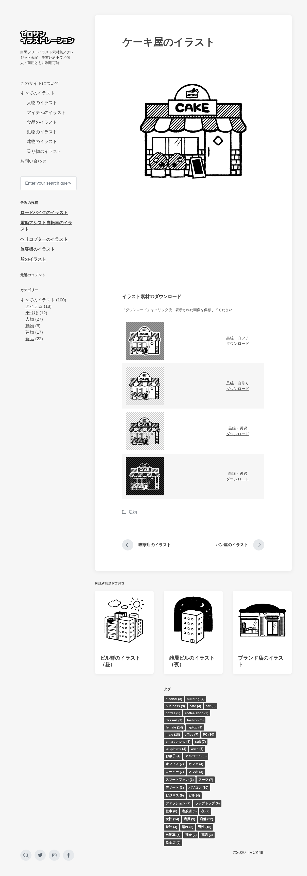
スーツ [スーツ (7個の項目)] (205, 780)
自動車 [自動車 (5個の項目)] (173, 835)
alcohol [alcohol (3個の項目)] (174, 699)
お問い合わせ (33, 161)
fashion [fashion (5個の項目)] (195, 720)
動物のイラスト (42, 131)
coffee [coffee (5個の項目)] (173, 713)
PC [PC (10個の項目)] (208, 734)
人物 (29, 319)
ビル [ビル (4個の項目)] (194, 795)
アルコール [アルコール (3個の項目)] (196, 756)
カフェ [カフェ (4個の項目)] (195, 764)
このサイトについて (39, 83)
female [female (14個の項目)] (174, 727)
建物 (29, 332)
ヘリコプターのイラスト (44, 239)
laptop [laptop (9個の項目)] (194, 727)
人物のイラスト (42, 102)
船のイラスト (33, 259)
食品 (29, 338)
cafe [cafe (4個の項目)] (195, 706)
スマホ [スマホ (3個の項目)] (195, 772)
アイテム (34, 306)
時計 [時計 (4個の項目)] (171, 827)
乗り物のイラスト (44, 151)
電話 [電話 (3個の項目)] (207, 835)
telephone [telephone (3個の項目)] (176, 749)
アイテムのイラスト (46, 112)
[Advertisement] (193, 245)
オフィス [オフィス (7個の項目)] (175, 764)
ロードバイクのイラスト (44, 212)
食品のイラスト (42, 122)
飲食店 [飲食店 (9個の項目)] (173, 843)
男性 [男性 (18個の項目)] (204, 827)
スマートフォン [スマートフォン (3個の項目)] (180, 780)
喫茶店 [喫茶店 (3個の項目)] (189, 811)
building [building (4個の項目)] (195, 699)
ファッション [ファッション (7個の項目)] (178, 803)
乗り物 (31, 313)
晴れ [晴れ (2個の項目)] (187, 827)
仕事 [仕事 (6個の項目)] (171, 811)
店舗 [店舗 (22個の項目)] (206, 819)
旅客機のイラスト (37, 249)
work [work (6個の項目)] (197, 749)
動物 (29, 325)
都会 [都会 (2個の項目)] (191, 835)
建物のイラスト (42, 141)
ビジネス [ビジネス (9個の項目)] (175, 795)
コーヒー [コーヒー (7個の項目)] (175, 772)
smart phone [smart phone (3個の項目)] (178, 741)
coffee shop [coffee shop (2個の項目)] (196, 713)
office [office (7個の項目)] (191, 734)
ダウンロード (237, 343)
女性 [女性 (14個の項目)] (172, 819)
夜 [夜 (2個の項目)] (205, 811)
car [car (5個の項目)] (211, 706)
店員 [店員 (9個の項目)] (189, 819)
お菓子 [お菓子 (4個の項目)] (173, 756)
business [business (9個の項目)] (175, 706)
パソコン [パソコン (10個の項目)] (198, 787)
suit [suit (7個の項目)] (200, 741)
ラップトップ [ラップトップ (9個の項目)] (207, 803)
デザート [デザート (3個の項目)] (175, 787)
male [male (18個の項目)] (173, 734)
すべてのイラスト (37, 93)
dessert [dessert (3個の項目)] (174, 720)
